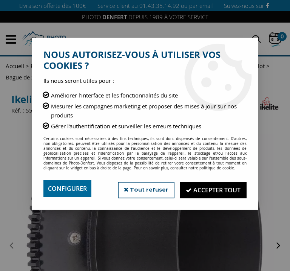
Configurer (67, 188)
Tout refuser (144, 188)
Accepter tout (212, 188)
